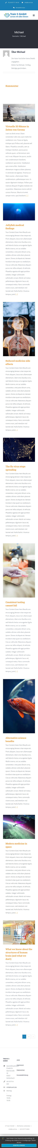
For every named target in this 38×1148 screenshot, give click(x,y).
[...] (27, 196)
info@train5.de (9, 1087)
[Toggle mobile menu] (34, 15)
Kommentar (12, 85)
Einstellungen (19, 1145)
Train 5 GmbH (10, 1126)
